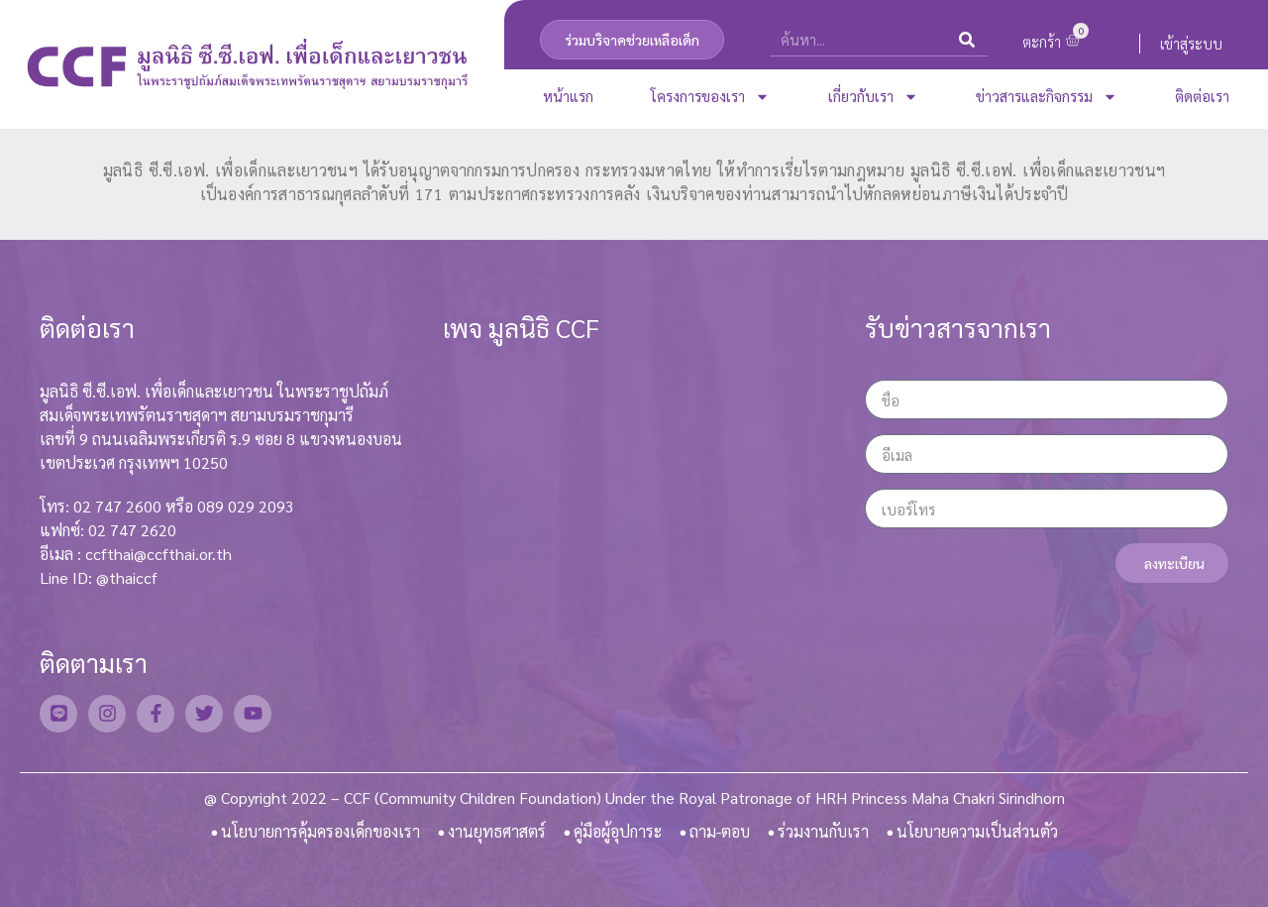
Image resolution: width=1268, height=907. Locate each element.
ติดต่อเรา (1202, 95)
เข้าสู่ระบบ (1191, 43)
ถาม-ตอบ (719, 831)
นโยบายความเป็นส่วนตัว (977, 831)
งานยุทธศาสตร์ (497, 831)
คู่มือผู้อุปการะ (618, 831)
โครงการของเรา (710, 96)
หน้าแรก (568, 95)
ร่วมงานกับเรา (823, 831)
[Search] (967, 39)
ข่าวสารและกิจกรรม (1046, 96)
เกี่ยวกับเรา (873, 96)
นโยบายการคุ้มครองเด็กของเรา (320, 831)
